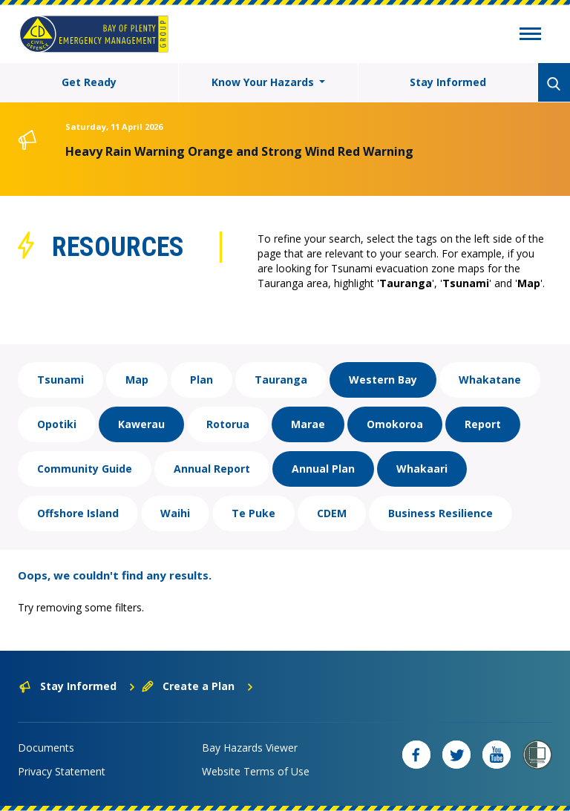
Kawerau (141, 424)
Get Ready (89, 82)
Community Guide (84, 469)
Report (483, 424)
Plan (201, 379)
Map (136, 379)
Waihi (175, 513)
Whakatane (490, 379)
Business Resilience (440, 513)
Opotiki (56, 424)
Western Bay (383, 379)
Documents (46, 748)
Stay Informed (448, 82)
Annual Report (212, 469)
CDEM (332, 513)
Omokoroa (395, 424)
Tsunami (60, 379)
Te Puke (253, 513)
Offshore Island (78, 513)
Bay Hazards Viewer (250, 748)
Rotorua (227, 424)
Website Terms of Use (255, 771)
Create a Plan (198, 686)
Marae (308, 424)
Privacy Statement (61, 771)
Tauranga (281, 379)
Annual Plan (323, 469)
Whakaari (422, 469)
